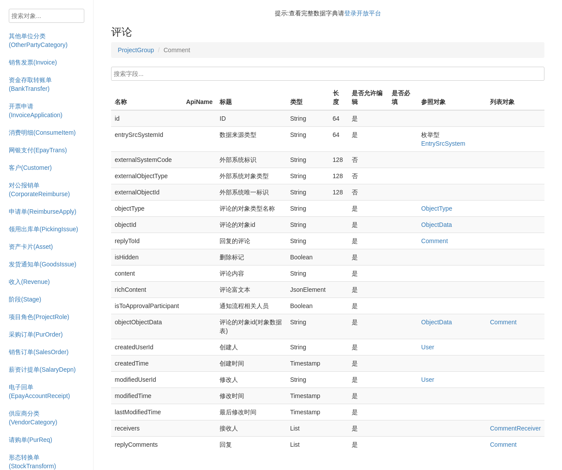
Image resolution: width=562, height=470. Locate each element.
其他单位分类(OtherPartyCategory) (38, 40)
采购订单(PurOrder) (36, 334)
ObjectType (436, 208)
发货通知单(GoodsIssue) (42, 264)
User (427, 347)
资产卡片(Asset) (31, 246)
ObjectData (436, 224)
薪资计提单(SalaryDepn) (42, 369)
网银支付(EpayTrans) (38, 150)
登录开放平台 (362, 13)
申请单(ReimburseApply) (42, 211)
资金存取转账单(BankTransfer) (30, 84)
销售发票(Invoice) (33, 62)
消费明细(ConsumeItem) (42, 132)
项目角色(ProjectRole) (39, 316)
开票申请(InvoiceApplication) (35, 110)
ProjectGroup (136, 50)
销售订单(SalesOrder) (38, 351)
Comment (434, 240)
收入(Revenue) (29, 281)
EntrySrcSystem (443, 143)
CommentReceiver (515, 428)
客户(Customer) (30, 167)
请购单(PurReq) (30, 439)
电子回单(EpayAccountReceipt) (39, 391)
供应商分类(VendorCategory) (33, 418)
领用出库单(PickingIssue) (43, 229)
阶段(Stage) (25, 299)
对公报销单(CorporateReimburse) (39, 189)
